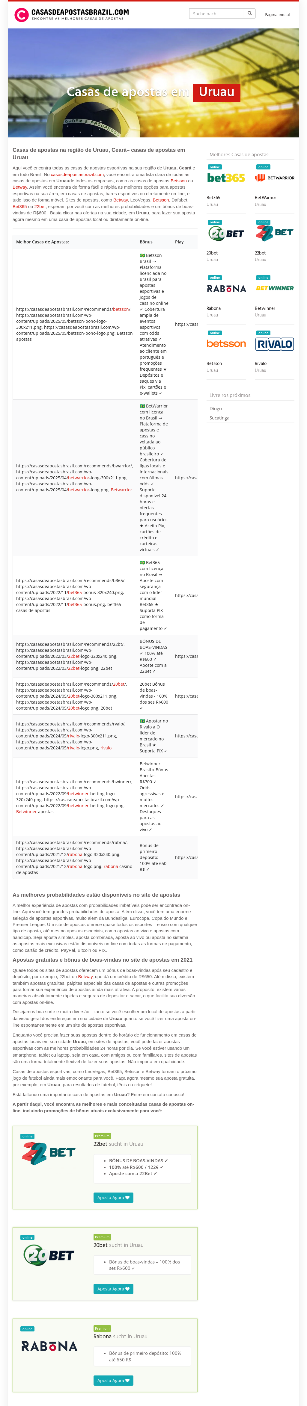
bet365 (75, 592)
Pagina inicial (277, 15)
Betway (20, 187)
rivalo (73, 736)
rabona (75, 854)
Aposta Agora (113, 1197)
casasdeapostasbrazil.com (77, 174)
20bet (118, 684)
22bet (40, 206)
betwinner (78, 793)
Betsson (179, 180)
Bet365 (20, 206)
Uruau (136, 1144)
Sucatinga (219, 418)
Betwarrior (121, 490)
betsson (121, 309)
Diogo (216, 408)
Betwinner (26, 811)
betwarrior (78, 478)
